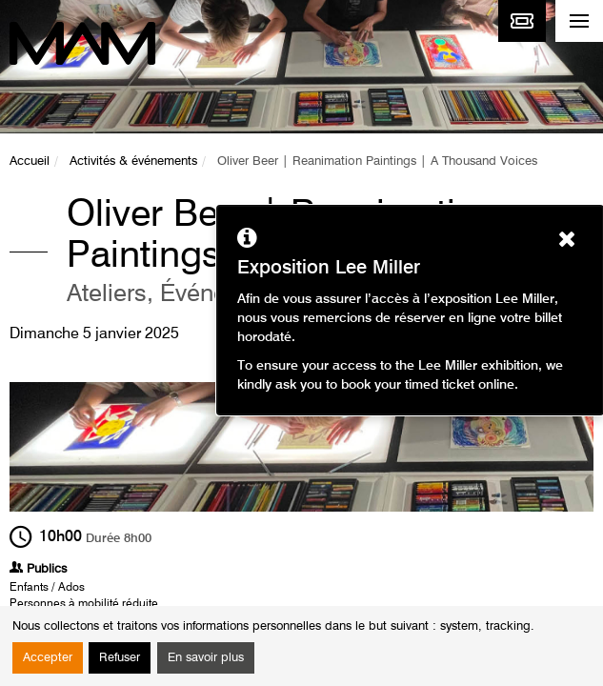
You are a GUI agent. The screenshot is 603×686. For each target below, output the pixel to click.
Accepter (47, 658)
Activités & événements (133, 161)
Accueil (30, 161)
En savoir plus (206, 658)
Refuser (119, 658)
